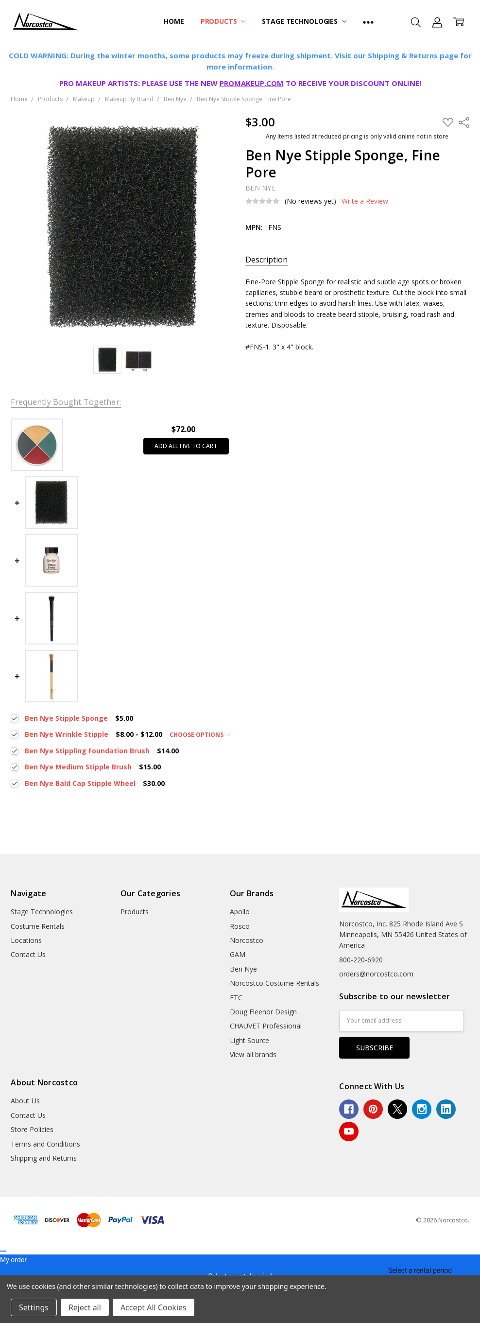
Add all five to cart (185, 446)
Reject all (85, 1307)
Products (223, 21)
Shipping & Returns (404, 55)
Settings (34, 1307)
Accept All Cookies (153, 1307)
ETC (236, 997)
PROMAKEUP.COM (252, 83)
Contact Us (28, 954)
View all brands (253, 1054)
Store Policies (32, 1129)
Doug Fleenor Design (263, 1011)
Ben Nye (243, 969)
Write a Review (365, 201)
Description (266, 260)
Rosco (240, 926)
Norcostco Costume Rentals (274, 983)
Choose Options (200, 735)
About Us (25, 1100)
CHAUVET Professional (266, 1025)
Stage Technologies (304, 21)
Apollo (240, 911)
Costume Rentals (38, 926)
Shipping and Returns (44, 1158)
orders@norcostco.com (376, 973)
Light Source (249, 1040)
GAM (237, 954)
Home (174, 21)
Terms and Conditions (45, 1144)
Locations (26, 940)
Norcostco (246, 940)
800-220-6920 (361, 959)
